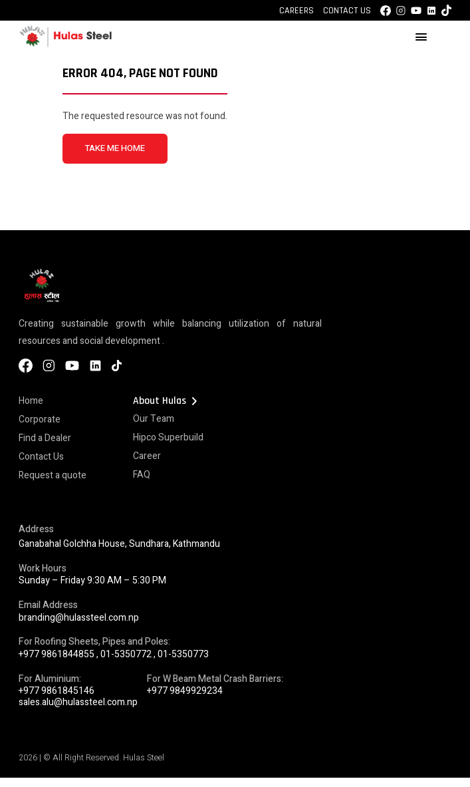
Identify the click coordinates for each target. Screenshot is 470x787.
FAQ (141, 475)
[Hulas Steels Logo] (65, 45)
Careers (296, 10)
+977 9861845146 (56, 691)
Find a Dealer (45, 438)
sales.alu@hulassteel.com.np (78, 702)
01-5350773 (183, 654)
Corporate (39, 419)
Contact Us (347, 10)
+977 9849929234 (185, 691)
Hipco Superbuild (168, 437)
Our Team (153, 419)
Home (31, 401)
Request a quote (52, 475)
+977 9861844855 (56, 654)
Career (147, 456)
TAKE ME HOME (114, 148)
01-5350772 (126, 654)
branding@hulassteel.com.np (79, 618)
